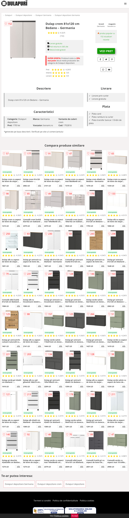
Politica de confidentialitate (65, 500)
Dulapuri (8, 15)
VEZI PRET (106, 51)
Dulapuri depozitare (24, 15)
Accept (75, 515)
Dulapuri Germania (43, 15)
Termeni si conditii (42, 500)
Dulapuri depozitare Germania (67, 15)
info (18, 185)
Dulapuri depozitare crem (50, 484)
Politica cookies (87, 500)
